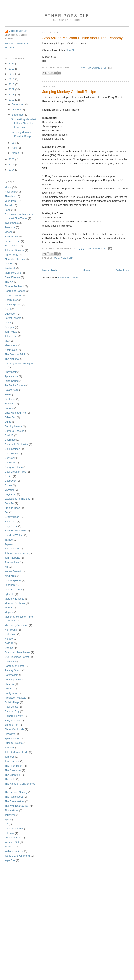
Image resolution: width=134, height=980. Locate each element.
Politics (9, 688)
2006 (12, 159)
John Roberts (12, 557)
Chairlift (9, 435)
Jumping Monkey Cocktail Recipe (69, 92)
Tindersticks (11, 810)
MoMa (8, 607)
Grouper (9, 327)
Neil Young (11, 629)
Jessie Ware (12, 548)
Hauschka (10, 521)
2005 (12, 164)
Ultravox (9, 833)
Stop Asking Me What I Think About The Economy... (84, 38)
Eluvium (9, 489)
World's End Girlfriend (17, 855)
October (17, 109)
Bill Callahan (12, 245)
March (16, 152)
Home (86, 270)
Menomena (11, 345)
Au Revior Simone (15, 385)
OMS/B (9, 643)
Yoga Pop (10, 200)
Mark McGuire (13, 272)
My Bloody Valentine (16, 625)
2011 (12, 79)
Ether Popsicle (67, 15)
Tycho (8, 819)
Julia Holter (11, 336)
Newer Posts (49, 270)
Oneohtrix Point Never (17, 652)
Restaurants (12, 236)
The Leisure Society (16, 792)
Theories (10, 196)
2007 (12, 99)
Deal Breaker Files (15, 471)
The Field (10, 779)
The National (12, 358)
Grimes (9, 263)
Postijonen (11, 693)
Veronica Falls (13, 837)
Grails (8, 322)
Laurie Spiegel (13, 580)
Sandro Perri (12, 724)
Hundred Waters (14, 535)
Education (10, 313)
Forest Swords (13, 318)
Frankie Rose (12, 507)
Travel (8, 205)
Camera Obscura (14, 430)
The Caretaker (13, 770)
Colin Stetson (12, 448)
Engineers (10, 494)
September (18, 114)
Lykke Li (9, 594)
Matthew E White (14, 598)
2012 (12, 73)
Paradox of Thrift (14, 665)
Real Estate (11, 706)
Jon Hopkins (12, 562)
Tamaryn (10, 756)
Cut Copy (10, 457)
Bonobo (9, 408)
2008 (12, 94)
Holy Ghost (11, 526)
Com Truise (11, 453)
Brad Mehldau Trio (15, 412)
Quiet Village (12, 702)
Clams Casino (13, 295)
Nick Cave (10, 634)
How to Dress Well (15, 530)
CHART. (70, 50)
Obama (9, 647)
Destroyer (10, 480)
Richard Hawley (14, 715)
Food (56, 258)
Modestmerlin (18, 31)
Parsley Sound (13, 670)
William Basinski (14, 851)
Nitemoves (11, 349)
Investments (12, 222)
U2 (6, 824)
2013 (12, 68)
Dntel (8, 309)
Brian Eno (10, 417)
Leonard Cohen (14, 589)
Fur (7, 512)
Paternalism (11, 674)
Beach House (12, 241)
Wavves (9, 846)
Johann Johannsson (16, 553)
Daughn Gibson (14, 467)
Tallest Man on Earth (16, 752)
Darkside (10, 462)
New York (67, 258)
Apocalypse (11, 376)
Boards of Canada (15, 290)
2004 (12, 169)
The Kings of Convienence (20, 783)
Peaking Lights (13, 679)
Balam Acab (11, 389)
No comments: (97, 68)
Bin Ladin (10, 399)
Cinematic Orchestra (16, 444)
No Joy (9, 638)
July (14, 142)
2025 (12, 63)
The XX (9, 281)
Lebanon (10, 584)
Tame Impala (12, 761)
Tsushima (10, 814)
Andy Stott (11, 371)
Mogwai (9, 612)
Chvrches (10, 439)
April (15, 147)
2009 (12, 89)
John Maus (11, 331)
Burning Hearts (13, 426)
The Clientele (12, 774)
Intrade (9, 539)
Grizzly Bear (12, 516)
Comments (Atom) (68, 277)
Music (8, 187)
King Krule (11, 575)
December (18, 104)
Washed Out (12, 842)
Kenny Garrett (13, 571)
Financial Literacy (15, 259)
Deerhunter (11, 299)
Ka (6, 566)
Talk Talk (10, 747)
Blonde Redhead (14, 286)
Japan (8, 544)
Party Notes (11, 254)
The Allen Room (14, 765)
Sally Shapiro (12, 720)
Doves (8, 485)
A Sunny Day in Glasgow (19, 363)
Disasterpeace (13, 304)
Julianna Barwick (14, 250)
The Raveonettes (14, 801)
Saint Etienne (12, 277)
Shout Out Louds (14, 729)
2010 (12, 84)
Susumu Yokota (14, 742)
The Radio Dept (14, 796)
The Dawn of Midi (15, 354)
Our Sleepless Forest (17, 656)
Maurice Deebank (15, 603)
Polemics (10, 227)
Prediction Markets (15, 697)
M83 (7, 340)
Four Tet (9, 503)
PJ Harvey (11, 661)
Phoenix (9, 684)
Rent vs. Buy (12, 711)
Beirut (8, 394)
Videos (9, 231)
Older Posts (122, 270)
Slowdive (10, 733)
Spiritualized (12, 738)
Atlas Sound (12, 380)
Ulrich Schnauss (14, 828)
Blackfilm (10, 403)
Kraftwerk (10, 268)
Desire (8, 476)
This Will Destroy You (17, 805)
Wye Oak (10, 860)
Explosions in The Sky (17, 498)
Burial (8, 421)
